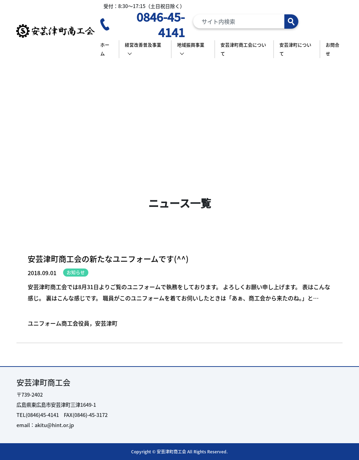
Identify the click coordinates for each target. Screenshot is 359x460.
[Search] (245, 21)
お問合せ (332, 49)
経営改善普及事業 (143, 44)
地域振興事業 (190, 44)
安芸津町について (295, 49)
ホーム (104, 49)
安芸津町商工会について (243, 49)
